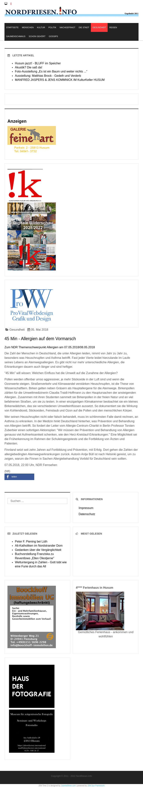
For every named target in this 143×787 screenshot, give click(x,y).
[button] (19, 477)
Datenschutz (87, 514)
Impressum (86, 508)
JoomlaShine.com (68, 786)
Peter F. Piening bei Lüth (31, 541)
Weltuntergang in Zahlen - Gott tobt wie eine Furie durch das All (41, 564)
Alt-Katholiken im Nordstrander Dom (39, 545)
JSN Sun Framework (96, 786)
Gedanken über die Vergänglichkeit (38, 549)
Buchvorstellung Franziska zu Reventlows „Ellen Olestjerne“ (34, 556)
